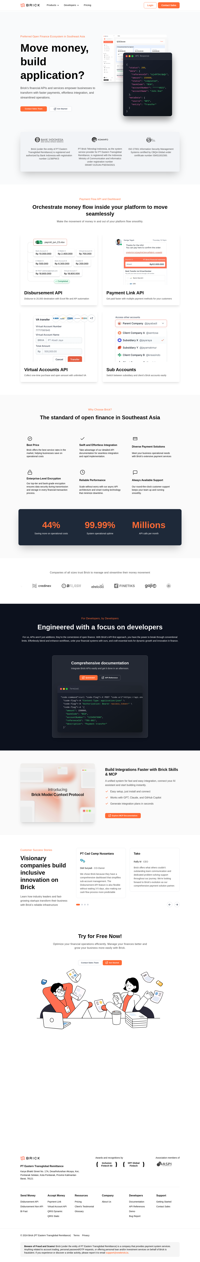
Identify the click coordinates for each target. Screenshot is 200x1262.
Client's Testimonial (84, 1206)
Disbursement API (29, 1201)
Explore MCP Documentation (126, 821)
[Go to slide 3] (85, 910)
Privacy (85, 1235)
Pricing (87, 5)
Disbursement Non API (31, 1206)
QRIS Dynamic (55, 1211)
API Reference (111, 682)
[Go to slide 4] (88, 910)
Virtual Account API (57, 1206)
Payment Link (54, 1201)
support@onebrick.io (117, 1252)
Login (150, 5)
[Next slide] (176, 910)
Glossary (79, 1211)
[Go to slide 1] (78, 910)
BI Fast (23, 1211)
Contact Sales (168, 5)
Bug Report (134, 1216)
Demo (132, 1211)
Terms (76, 1235)
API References (137, 1206)
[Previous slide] (168, 910)
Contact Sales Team (36, 109)
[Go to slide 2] (82, 910)
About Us (106, 1201)
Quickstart (86, 682)
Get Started (68, 109)
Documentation (136, 1201)
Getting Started (163, 1201)
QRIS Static (53, 1216)
